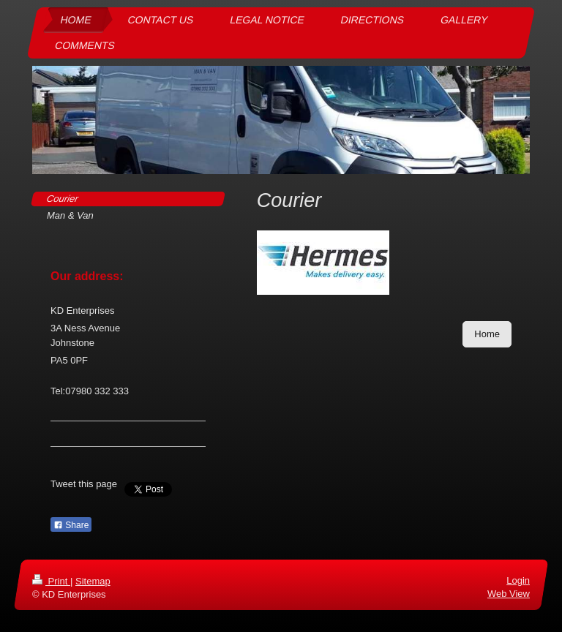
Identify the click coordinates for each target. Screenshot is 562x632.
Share (71, 525)
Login (518, 580)
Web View (508, 593)
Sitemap (92, 581)
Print (51, 581)
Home (487, 333)
